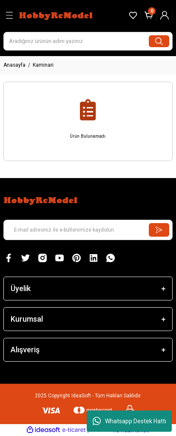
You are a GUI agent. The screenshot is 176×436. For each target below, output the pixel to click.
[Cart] (149, 15)
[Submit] (159, 230)
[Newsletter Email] (88, 230)
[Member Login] (164, 15)
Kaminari (43, 65)
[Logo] (57, 15)
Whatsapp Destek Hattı (129, 421)
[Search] (88, 41)
